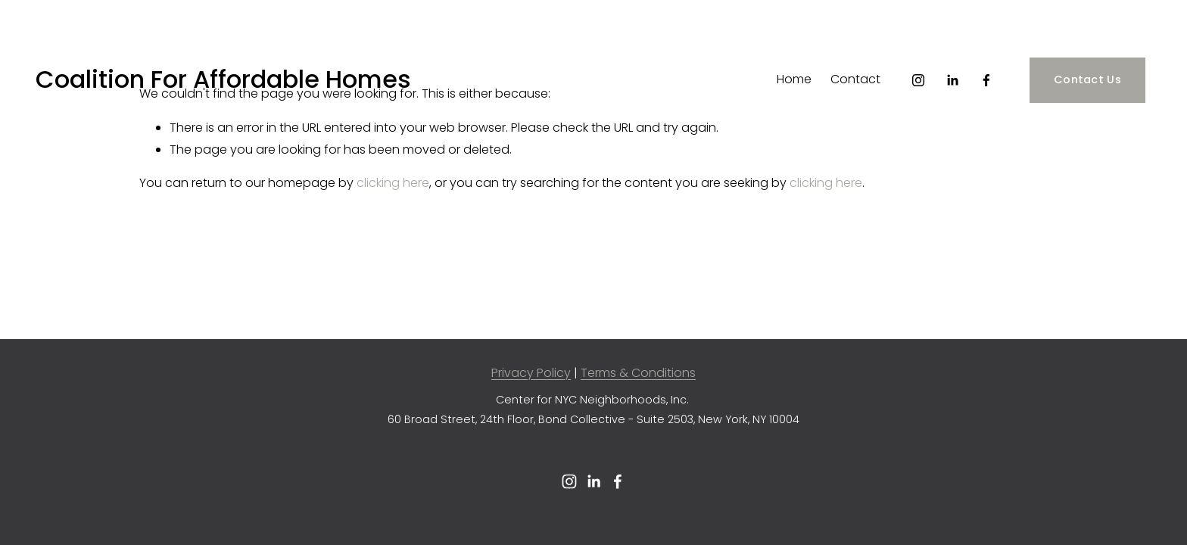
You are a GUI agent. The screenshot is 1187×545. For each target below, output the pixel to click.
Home (794, 79)
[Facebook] (986, 80)
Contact (855, 79)
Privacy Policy (531, 373)
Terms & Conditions (638, 373)
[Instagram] (918, 80)
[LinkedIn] (952, 80)
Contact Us (1087, 79)
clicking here (393, 183)
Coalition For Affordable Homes (223, 79)
